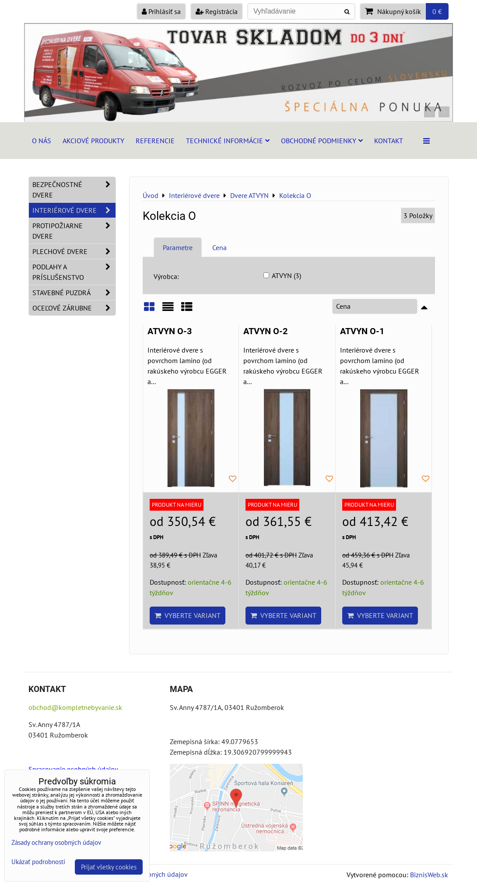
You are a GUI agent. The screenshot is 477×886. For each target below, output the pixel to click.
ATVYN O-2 (265, 331)
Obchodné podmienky (322, 140)
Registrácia (217, 11)
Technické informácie (228, 140)
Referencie (155, 140)
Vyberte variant (187, 615)
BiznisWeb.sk (429, 874)
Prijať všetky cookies (109, 867)
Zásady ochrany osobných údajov (56, 842)
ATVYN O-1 (362, 331)
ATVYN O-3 (169, 331)
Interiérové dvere (74, 210)
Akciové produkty (93, 140)
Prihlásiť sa (161, 11)
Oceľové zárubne (74, 307)
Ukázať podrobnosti (38, 862)
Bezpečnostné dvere (74, 189)
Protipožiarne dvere (74, 231)
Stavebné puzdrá (74, 292)
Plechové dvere (74, 251)
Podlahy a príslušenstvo (74, 272)
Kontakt (388, 140)
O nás (41, 140)
